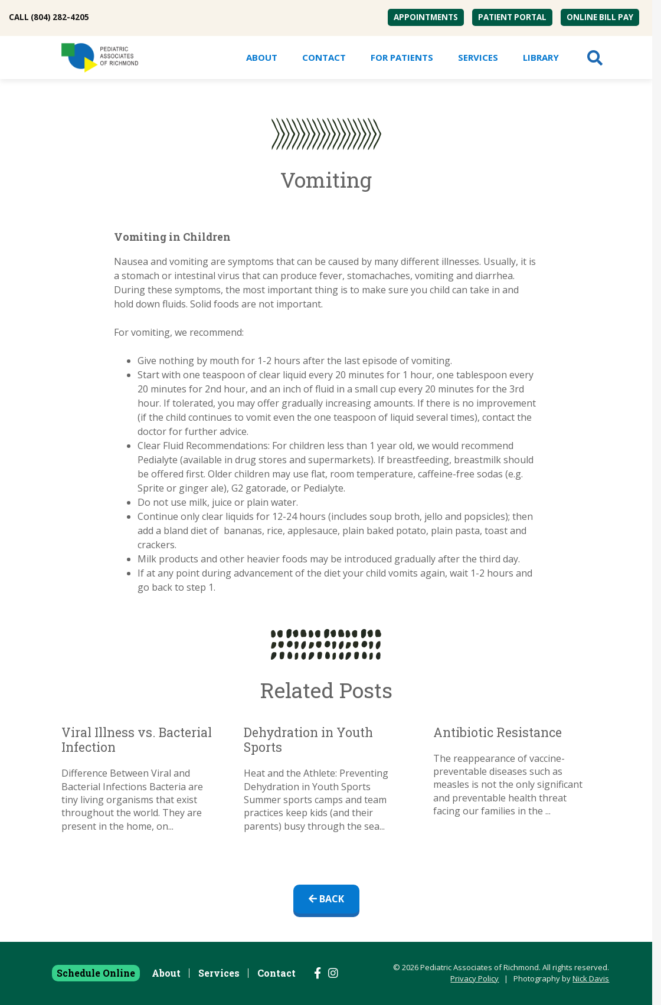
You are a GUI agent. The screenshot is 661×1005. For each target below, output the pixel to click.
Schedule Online (96, 973)
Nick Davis (590, 978)
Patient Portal (512, 17)
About (261, 57)
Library (541, 57)
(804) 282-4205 (60, 17)
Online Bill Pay (600, 17)
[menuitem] (426, 17)
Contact (324, 57)
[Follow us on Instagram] (333, 973)
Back (326, 898)
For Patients (402, 57)
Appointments (426, 17)
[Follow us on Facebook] (317, 973)
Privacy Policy (474, 978)
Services (478, 57)
